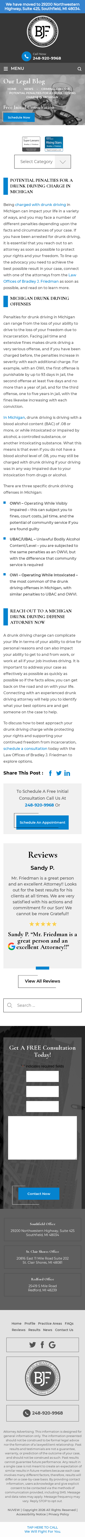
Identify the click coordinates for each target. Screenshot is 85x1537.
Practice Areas (50, 1323)
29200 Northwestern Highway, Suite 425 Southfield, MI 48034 (43, 1233)
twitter (59, 773)
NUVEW (14, 1510)
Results (34, 1330)
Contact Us (64, 1330)
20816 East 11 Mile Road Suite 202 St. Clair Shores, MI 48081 (43, 1260)
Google (52, 1344)
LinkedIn (67, 773)
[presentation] (42, 1173)
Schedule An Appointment (42, 822)
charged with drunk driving (40, 205)
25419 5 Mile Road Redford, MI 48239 (42, 1288)
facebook (50, 773)
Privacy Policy (59, 1514)
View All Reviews (42, 981)
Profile (29, 1323)
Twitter (32, 1344)
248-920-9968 (47, 58)
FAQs (69, 1323)
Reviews (18, 1330)
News (47, 1330)
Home (17, 1323)
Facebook (42, 1344)
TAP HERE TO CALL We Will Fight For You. (42, 1529)
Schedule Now (19, 117)
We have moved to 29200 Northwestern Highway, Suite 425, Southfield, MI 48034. (42, 6)
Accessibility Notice (31, 1514)
